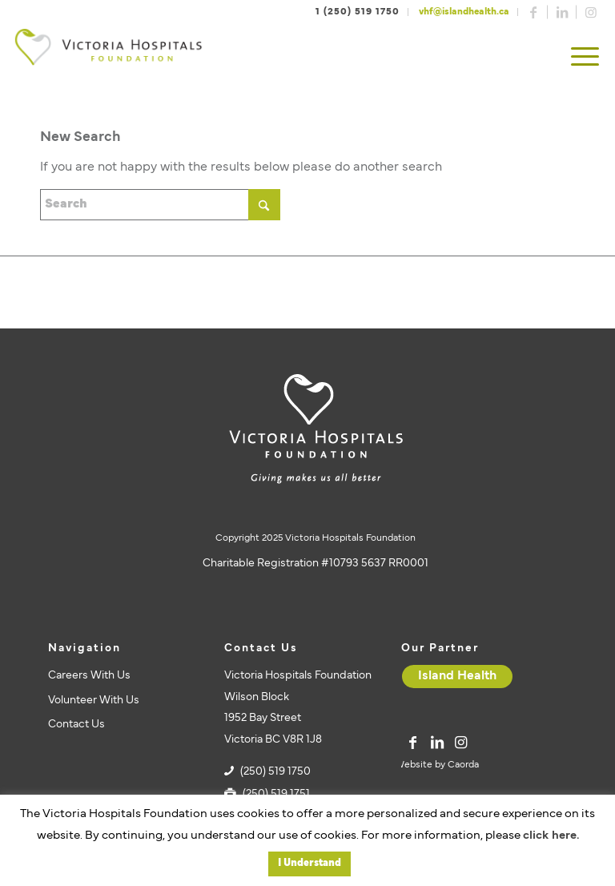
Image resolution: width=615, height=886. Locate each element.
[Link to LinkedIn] (562, 12)
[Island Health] (457, 676)
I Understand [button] (309, 863)
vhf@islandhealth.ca (464, 12)
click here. (551, 836)
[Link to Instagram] (591, 12)
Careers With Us (89, 676)
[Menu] (585, 58)
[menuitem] (585, 58)
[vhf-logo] (108, 58)
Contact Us (76, 724)
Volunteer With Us (93, 700)
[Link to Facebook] (533, 12)
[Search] (160, 204)
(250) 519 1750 (275, 772)
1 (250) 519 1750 (358, 12)
